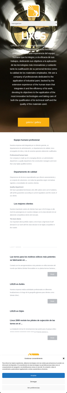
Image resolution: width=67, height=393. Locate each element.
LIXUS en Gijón (17, 311)
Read (52, 274)
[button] (64, 358)
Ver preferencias (33, 388)
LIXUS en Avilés (17, 284)
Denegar (33, 382)
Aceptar (33, 375)
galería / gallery (33, 122)
